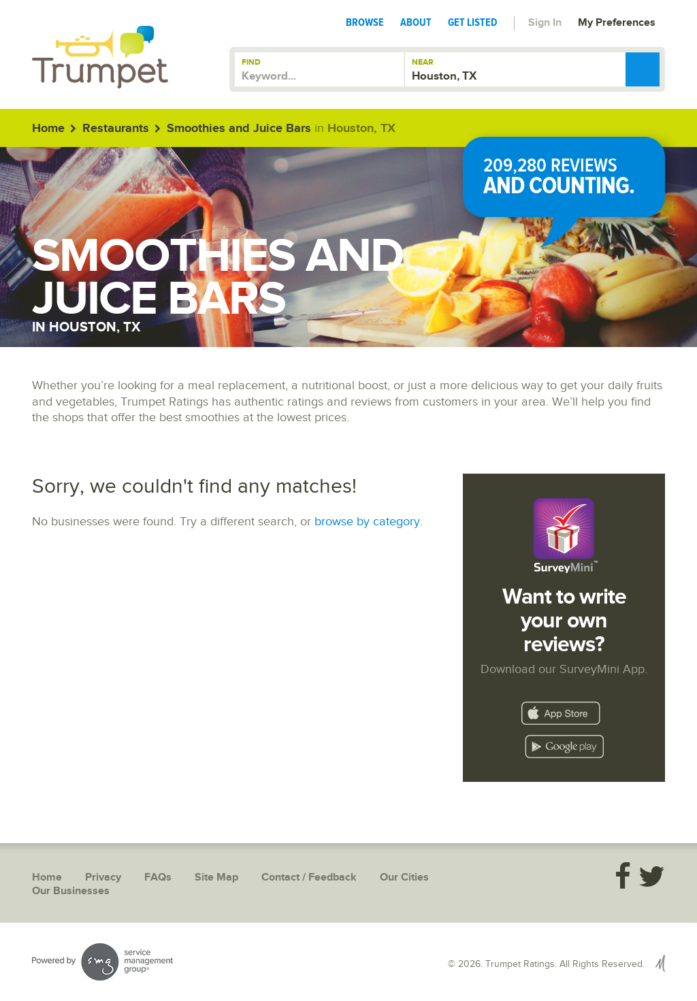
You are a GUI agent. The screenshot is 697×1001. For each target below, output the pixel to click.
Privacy (103, 877)
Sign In (545, 22)
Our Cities (404, 877)
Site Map (216, 877)
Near (423, 62)
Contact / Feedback (309, 877)
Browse (365, 22)
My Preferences (616, 22)
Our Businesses (71, 891)
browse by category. (368, 521)
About (416, 22)
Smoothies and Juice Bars (239, 128)
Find (251, 62)
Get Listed (473, 22)
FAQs (158, 877)
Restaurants (115, 128)
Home (48, 128)
